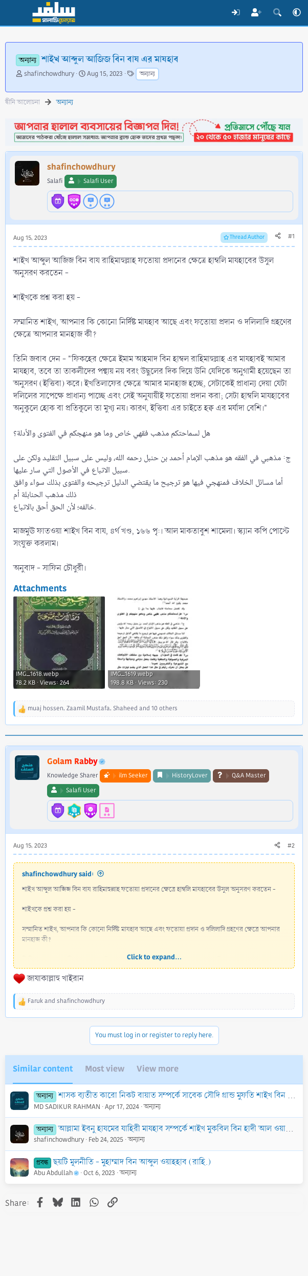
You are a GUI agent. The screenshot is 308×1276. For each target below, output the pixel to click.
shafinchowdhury (49, 73)
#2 (291, 845)
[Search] (277, 13)
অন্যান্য (147, 74)
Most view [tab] (104, 1068)
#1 (291, 236)
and (66, 1001)
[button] (297, 13)
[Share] (277, 237)
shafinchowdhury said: (58, 874)
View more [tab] (158, 1068)
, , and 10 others (103, 708)
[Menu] (14, 13)
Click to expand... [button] (154, 957)
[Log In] (235, 13)
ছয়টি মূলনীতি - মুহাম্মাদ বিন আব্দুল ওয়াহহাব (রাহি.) (132, 1162)
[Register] (256, 13)
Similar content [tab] (43, 1068)
